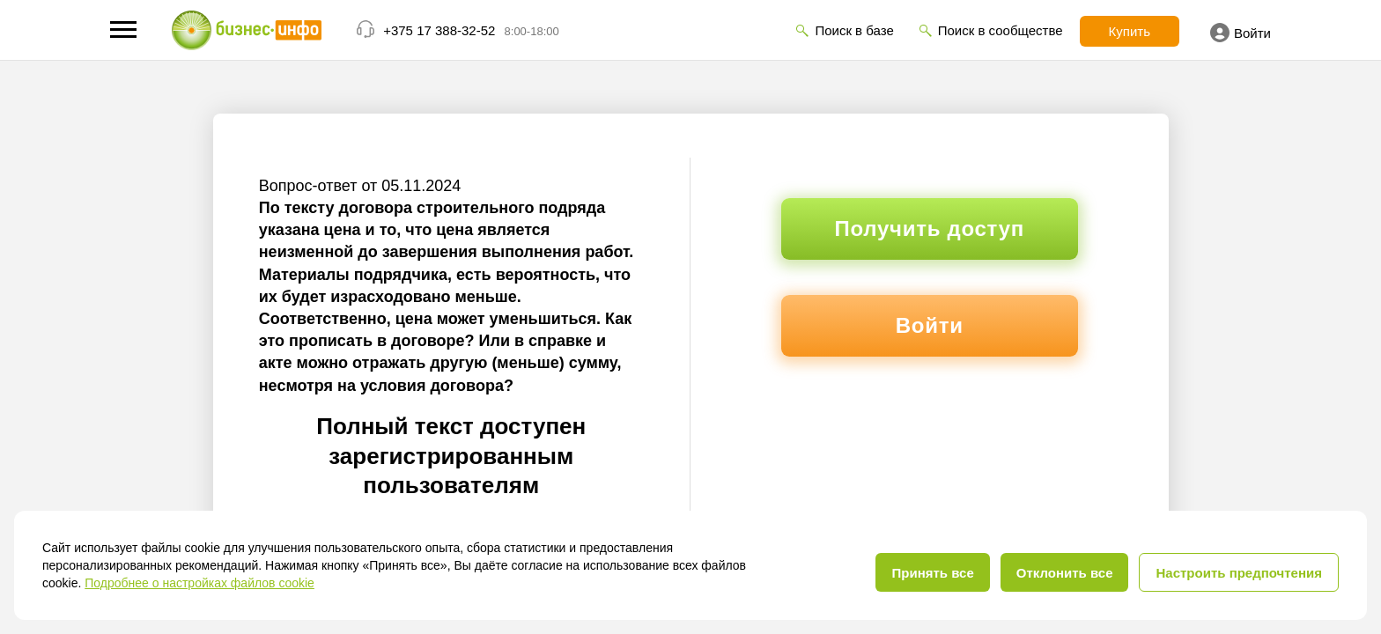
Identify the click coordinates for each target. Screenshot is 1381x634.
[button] (123, 29)
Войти (1240, 32)
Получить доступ (929, 228)
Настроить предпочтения (1239, 572)
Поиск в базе (854, 30)
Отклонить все (1064, 572)
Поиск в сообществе (1000, 30)
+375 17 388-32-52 (439, 30)
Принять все (932, 572)
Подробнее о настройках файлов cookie (199, 583)
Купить (1129, 31)
